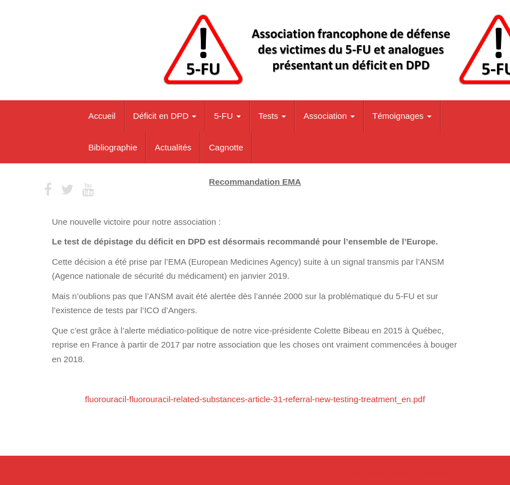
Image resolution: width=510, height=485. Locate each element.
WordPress (439, 473)
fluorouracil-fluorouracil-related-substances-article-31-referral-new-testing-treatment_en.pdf (255, 399)
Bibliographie (113, 147)
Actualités (173, 147)
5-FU (227, 116)
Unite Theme (364, 473)
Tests (272, 116)
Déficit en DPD (165, 116)
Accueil (102, 116)
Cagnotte (226, 147)
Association (329, 116)
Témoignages (402, 116)
